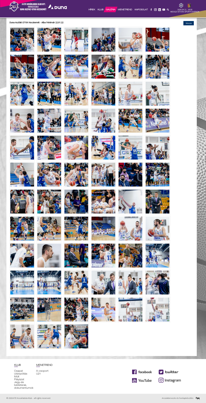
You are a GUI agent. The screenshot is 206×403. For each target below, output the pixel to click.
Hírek (91, 9)
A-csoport (42, 370)
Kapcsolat (141, 9)
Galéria (110, 9)
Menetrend (125, 9)
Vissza (189, 23)
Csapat (18, 370)
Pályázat (19, 379)
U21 (38, 373)
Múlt (16, 376)
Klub (100, 9)
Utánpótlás (20, 373)
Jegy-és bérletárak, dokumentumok (23, 385)
